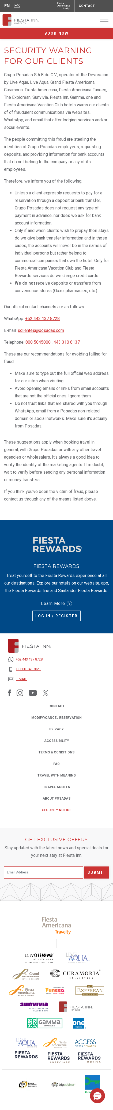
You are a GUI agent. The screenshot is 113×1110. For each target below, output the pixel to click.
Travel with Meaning (56, 775)
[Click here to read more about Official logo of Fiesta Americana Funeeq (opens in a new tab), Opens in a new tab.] (55, 990)
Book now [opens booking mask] (56, 33)
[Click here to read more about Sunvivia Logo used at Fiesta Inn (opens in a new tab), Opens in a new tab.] (34, 1006)
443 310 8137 (67, 342)
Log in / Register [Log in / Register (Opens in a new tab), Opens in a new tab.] (56, 616)
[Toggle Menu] (104, 20)
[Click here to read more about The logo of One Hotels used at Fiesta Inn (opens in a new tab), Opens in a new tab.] (79, 1023)
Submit (97, 872)
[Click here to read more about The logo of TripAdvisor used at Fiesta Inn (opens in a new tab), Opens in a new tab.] (63, 1084)
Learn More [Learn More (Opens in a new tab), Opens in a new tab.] (56, 603)
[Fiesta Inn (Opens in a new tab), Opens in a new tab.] (63, 6)
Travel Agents (56, 786)
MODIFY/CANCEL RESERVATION (56, 718)
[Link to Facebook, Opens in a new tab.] (9, 693)
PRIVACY (56, 729)
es (17, 5)
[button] (97, 1095)
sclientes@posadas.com (41, 330)
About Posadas (56, 798)
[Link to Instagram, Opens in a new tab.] (20, 693)
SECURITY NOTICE (56, 810)
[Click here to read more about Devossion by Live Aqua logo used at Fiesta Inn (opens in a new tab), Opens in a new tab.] (39, 957)
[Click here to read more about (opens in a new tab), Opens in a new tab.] (26, 1058)
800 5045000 (38, 342)
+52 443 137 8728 (42, 318)
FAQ (56, 764)
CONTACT (56, 706)
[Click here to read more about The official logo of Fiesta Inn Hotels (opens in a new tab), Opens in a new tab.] (76, 1006)
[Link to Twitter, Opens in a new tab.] (45, 693)
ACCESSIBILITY (56, 741)
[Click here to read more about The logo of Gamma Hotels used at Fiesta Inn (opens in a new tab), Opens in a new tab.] (44, 1023)
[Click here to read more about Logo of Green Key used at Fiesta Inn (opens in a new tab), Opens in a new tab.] (92, 1084)
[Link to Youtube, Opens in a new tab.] (33, 693)
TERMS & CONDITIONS (56, 752)
